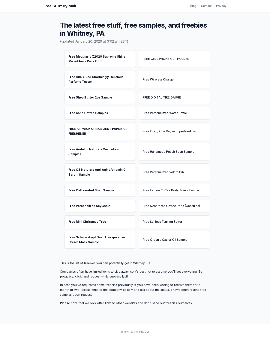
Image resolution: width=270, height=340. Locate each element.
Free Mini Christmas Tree (87, 221)
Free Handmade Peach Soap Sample (168, 151)
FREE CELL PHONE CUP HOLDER (166, 59)
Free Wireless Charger (159, 79)
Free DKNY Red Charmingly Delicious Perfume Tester (95, 79)
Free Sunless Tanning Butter (162, 221)
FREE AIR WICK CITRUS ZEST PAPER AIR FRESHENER (97, 131)
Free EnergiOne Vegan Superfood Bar (169, 131)
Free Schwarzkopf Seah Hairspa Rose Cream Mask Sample (96, 239)
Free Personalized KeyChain (89, 206)
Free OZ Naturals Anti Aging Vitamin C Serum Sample (97, 172)
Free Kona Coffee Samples (88, 113)
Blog (193, 6)
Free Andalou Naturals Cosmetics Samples (93, 151)
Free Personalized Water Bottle (165, 113)
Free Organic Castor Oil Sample (165, 239)
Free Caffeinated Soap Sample (91, 190)
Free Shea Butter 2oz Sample (90, 97)
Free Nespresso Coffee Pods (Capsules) (171, 206)
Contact (206, 6)
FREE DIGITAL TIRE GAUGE (162, 97)
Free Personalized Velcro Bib (163, 172)
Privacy (221, 6)
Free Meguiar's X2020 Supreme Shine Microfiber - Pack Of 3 (96, 59)
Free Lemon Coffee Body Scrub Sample (171, 190)
